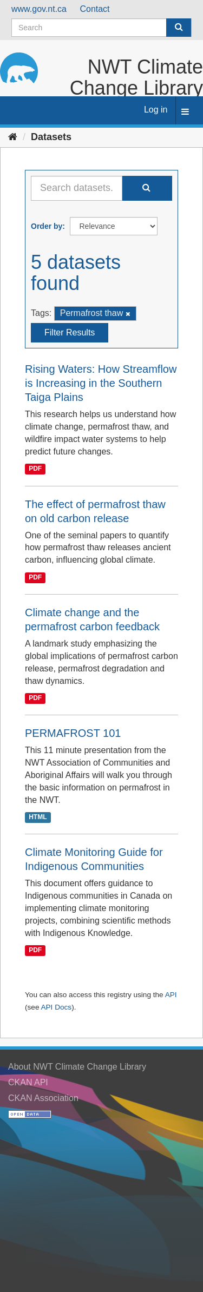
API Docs (56, 1007)
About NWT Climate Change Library (77, 1066)
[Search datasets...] (76, 188)
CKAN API (28, 1082)
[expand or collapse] (185, 112)
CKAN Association (43, 1098)
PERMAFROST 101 (73, 733)
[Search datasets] (101, 27)
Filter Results (69, 332)
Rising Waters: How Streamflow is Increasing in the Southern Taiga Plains (100, 383)
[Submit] (178, 27)
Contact (94, 9)
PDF (35, 469)
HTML (38, 817)
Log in (156, 109)
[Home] (12, 136)
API (171, 995)
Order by (46, 226)
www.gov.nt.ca (39, 9)
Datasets (51, 136)
